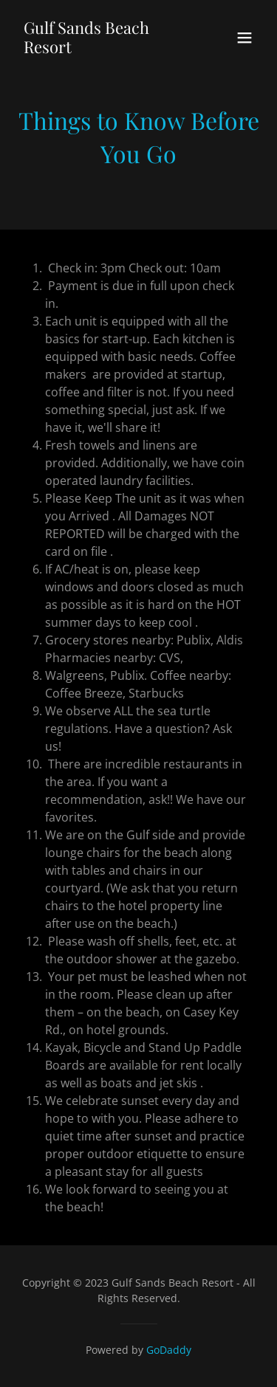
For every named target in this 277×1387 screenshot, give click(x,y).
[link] (102, 49)
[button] (244, 37)
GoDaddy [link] (168, 1350)
